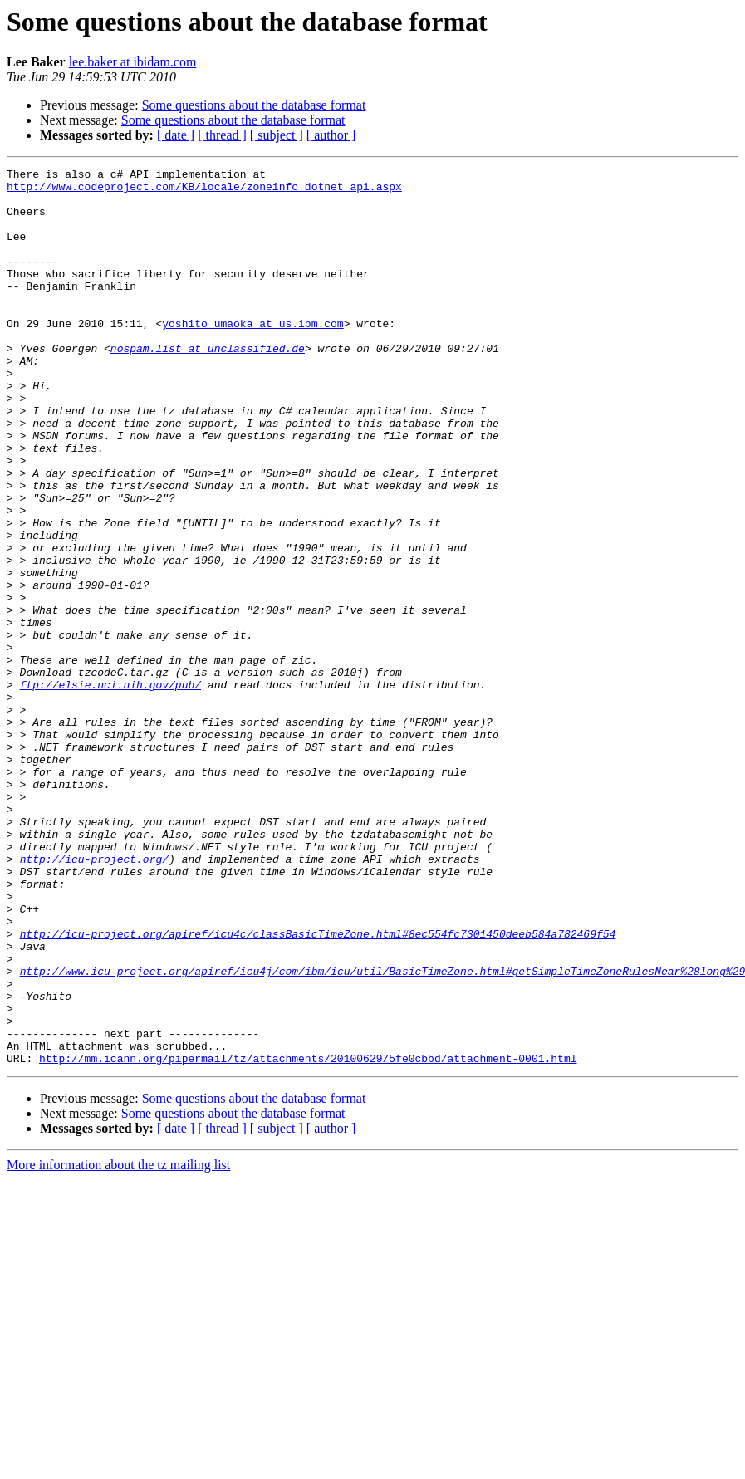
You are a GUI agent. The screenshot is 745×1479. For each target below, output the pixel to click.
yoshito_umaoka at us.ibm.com (252, 355)
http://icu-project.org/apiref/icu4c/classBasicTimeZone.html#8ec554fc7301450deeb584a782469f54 (318, 1087)
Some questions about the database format (254, 105)
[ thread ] (222, 135)
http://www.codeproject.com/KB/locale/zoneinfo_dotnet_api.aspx (204, 191)
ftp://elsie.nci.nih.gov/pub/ (110, 788)
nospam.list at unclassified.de (207, 385)
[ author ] (331, 135)
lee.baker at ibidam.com (133, 62)
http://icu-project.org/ (94, 998)
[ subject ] (276, 135)
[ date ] (175, 135)
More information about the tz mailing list (118, 1344)
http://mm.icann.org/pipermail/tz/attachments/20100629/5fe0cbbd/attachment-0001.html (307, 1237)
